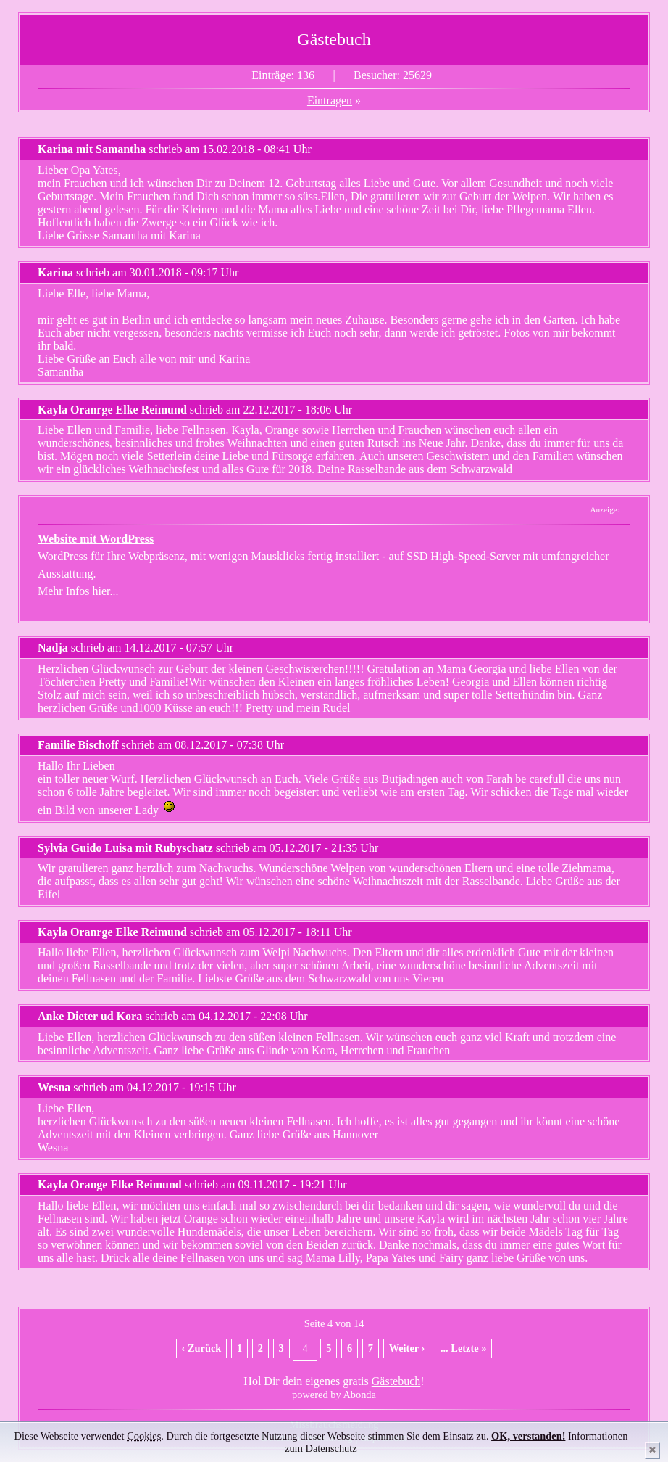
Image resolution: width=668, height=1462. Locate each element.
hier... (106, 591)
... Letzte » (464, 1348)
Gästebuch (396, 1381)
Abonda (359, 1394)
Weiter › (407, 1348)
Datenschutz (331, 1448)
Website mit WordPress (96, 539)
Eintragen (329, 100)
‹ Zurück (202, 1348)
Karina (55, 272)
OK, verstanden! (528, 1436)
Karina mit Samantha (92, 149)
